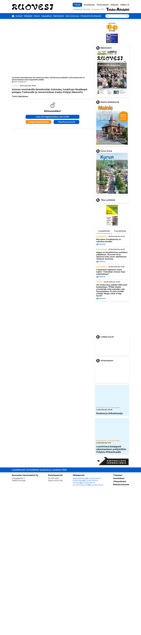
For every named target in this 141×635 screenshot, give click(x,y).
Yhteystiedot (103, 39)
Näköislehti (58, 50)
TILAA (77, 39)
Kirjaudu (114, 39)
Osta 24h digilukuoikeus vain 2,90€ (52, 185)
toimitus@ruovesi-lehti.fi (84, 626)
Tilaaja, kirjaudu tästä (38, 191)
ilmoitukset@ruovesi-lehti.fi (85, 624)
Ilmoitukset (89, 39)
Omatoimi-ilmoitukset (90, 50)
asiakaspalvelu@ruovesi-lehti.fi (87, 622)
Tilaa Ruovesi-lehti (66, 191)
